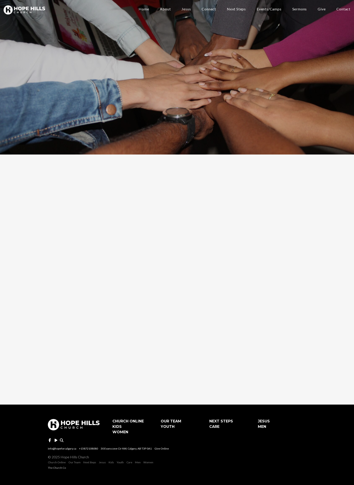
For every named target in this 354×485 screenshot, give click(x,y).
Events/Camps (269, 9)
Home (144, 9)
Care (214, 426)
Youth (168, 426)
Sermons (299, 9)
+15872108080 (88, 448)
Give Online (161, 448)
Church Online (128, 421)
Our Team (171, 421)
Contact (343, 9)
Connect (209, 9)
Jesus (186, 9)
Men (262, 426)
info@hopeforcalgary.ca (62, 448)
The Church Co (57, 467)
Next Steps (236, 9)
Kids (117, 426)
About (165, 9)
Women (120, 432)
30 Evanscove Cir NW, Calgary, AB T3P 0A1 (126, 448)
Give (322, 9)
